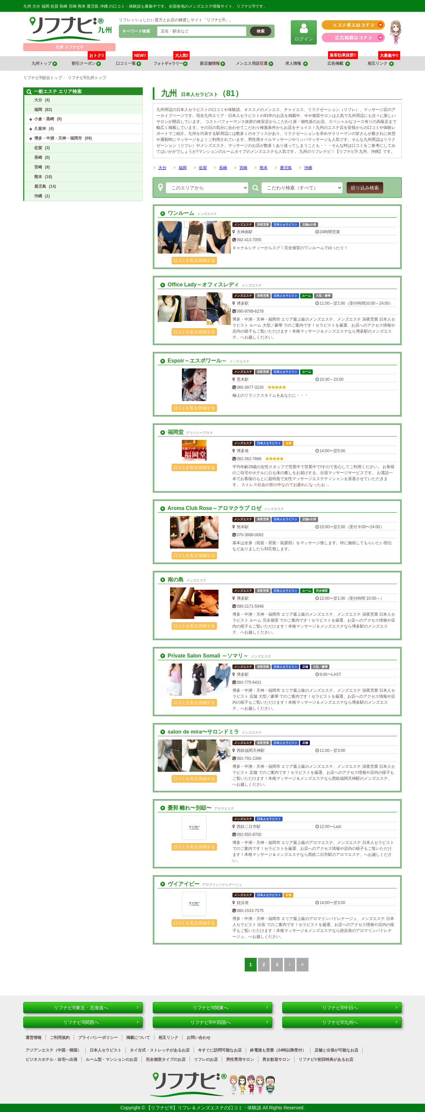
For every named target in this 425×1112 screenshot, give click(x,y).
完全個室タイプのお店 (166, 1059)
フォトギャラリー (171, 61)
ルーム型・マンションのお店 (111, 1059)
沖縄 (308, 167)
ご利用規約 (60, 1037)
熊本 (264, 167)
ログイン (304, 32)
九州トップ (44, 63)
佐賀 (203, 167)
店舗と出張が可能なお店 (336, 1050)
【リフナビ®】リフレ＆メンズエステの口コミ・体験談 (204, 1107)
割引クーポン (89, 61)
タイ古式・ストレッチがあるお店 (160, 1050)
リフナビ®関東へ (230, 1007)
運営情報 (34, 1037)
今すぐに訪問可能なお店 (220, 1050)
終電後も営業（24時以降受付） (278, 1050)
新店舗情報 (212, 63)
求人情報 (296, 63)
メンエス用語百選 (254, 63)
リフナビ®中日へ (359, 1007)
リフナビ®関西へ (100, 1022)
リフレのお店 (206, 1059)
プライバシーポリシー (98, 1037)
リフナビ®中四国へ (229, 1022)
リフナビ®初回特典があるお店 (325, 1059)
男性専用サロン (240, 1059)
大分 (162, 167)
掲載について (138, 1037)
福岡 (183, 167)
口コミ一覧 (132, 61)
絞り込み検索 (365, 187)
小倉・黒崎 (44, 119)
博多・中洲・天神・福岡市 (58, 138)
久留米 (40, 128)
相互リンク (384, 61)
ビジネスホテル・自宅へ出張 (51, 1059)
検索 (261, 31)
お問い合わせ (199, 1037)
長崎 (223, 167)
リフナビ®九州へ (359, 1022)
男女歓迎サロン (276, 1059)
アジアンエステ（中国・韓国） (53, 1050)
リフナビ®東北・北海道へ (96, 1007)
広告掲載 (338, 63)
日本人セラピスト (106, 1050)
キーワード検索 (136, 31)
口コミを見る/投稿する (194, 260)
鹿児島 (286, 167)
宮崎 (243, 167)
